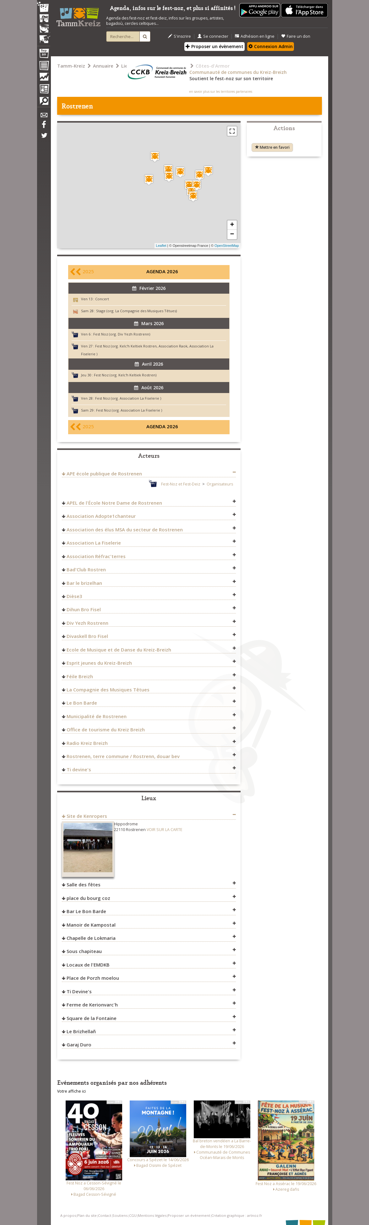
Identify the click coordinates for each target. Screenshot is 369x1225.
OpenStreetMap (226, 245)
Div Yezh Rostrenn (87, 623)
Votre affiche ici (71, 1091)
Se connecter (213, 36)
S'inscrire (179, 36)
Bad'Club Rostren (86, 569)
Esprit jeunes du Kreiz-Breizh (99, 663)
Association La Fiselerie (94, 543)
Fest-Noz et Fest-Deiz (180, 484)
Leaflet (161, 245)
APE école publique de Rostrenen (104, 473)
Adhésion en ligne (254, 36)
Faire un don (295, 36)
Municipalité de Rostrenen (97, 716)
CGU (133, 1215)
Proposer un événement (189, 1215)
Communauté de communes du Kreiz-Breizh (238, 72)
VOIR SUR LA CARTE (164, 829)
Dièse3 (74, 596)
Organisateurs (220, 484)
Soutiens (120, 1215)
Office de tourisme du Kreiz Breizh (106, 729)
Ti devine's (79, 769)
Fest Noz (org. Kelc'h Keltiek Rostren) (125, 375)
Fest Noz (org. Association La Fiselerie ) (128, 398)
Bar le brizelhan (84, 583)
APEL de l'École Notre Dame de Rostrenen (114, 503)
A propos (68, 1215)
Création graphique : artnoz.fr (236, 1215)
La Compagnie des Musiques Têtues (108, 689)
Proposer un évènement (214, 46)
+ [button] (232, 225)
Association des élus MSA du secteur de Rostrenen (125, 529)
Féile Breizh (80, 676)
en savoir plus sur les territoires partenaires (220, 91)
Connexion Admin (270, 46)
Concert (102, 299)
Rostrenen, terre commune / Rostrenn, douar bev (123, 756)
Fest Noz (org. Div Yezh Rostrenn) (121, 334)
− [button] (232, 234)
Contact (104, 1215)
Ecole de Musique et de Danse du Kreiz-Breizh (119, 649)
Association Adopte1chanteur (101, 516)
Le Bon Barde (82, 703)
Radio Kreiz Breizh (87, 743)
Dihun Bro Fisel (84, 609)
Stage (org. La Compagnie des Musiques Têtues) (136, 310)
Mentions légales (152, 1215)
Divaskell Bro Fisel (87, 636)
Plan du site (87, 1215)
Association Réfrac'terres (96, 556)
